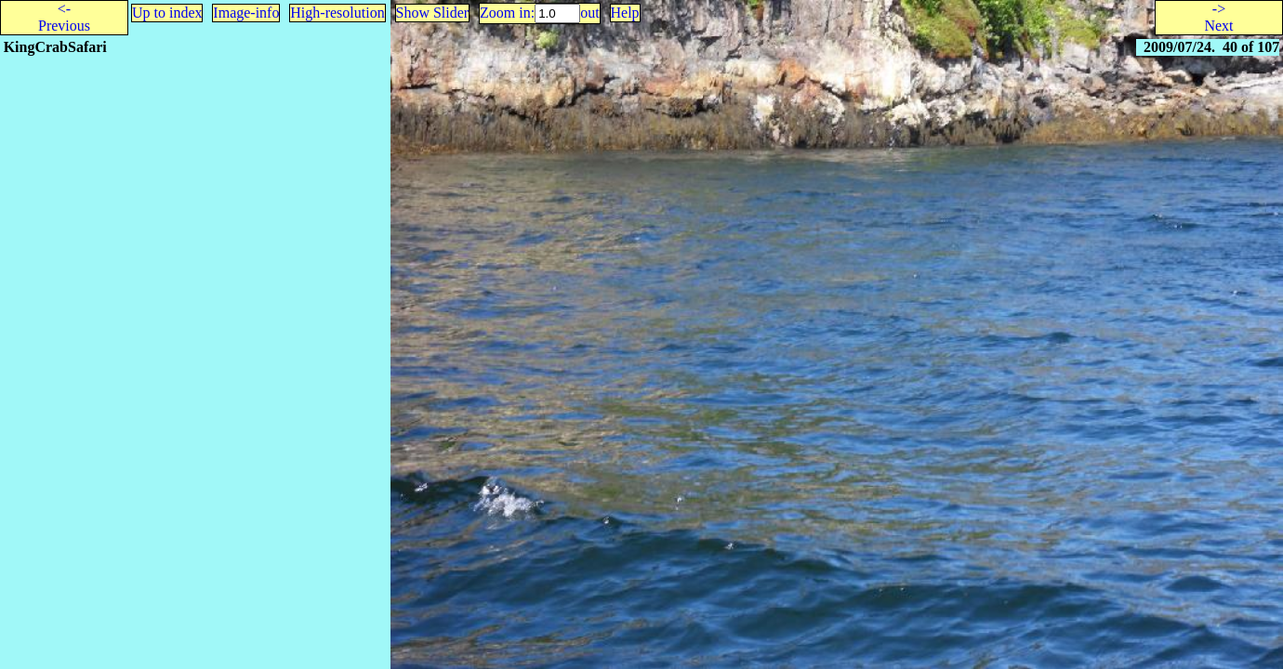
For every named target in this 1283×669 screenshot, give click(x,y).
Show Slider (433, 12)
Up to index (167, 12)
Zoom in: (507, 12)
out (589, 12)
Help (625, 12)
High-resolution (337, 12)
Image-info (246, 12)
